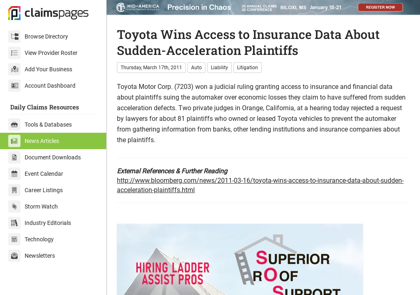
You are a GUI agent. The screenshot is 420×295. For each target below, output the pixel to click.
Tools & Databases (40, 124)
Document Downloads (44, 157)
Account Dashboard (41, 85)
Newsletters (31, 256)
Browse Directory (38, 36)
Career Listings (35, 190)
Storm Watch (33, 206)
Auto (196, 67)
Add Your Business (40, 69)
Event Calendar (35, 174)
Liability (219, 67)
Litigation (247, 67)
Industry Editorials (39, 223)
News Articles (33, 141)
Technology (31, 239)
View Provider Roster (43, 53)
